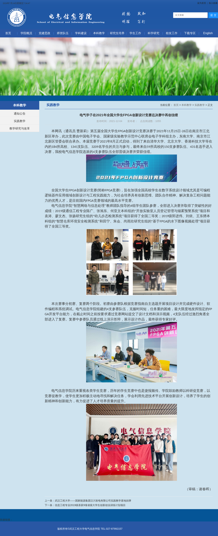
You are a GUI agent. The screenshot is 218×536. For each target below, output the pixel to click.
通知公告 (19, 113)
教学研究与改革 (19, 128)
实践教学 (19, 121)
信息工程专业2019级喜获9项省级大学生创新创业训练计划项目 (90, 505)
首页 (176, 104)
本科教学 (186, 104)
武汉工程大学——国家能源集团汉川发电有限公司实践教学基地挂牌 (93, 500)
